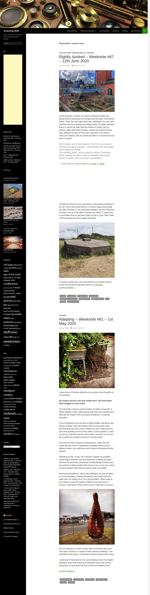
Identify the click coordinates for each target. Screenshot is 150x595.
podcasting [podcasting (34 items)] (17, 322)
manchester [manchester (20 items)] (7, 404)
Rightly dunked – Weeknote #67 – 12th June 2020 (86, 59)
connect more (82, 296)
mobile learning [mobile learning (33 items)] (9, 407)
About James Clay (72, 31)
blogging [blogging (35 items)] (7, 280)
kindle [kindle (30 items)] (16, 305)
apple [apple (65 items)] (6, 271)
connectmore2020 (65, 53)
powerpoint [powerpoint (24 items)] (16, 423)
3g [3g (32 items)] (21, 358)
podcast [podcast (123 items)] (8, 322)
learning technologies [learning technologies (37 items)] (12, 311)
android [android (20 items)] (15, 360)
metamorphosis (102, 579)
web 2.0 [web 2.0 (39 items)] (16, 337)
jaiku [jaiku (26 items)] (7, 398)
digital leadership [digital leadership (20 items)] (8, 385)
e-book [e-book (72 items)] (16, 287)
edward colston (84, 299)
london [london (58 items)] (18, 401)
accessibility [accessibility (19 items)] (7, 360)
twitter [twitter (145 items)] (13, 332)
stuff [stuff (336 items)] (7, 332)
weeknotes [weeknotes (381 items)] (12, 341)
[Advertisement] (13, 90)
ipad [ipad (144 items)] (12, 296)
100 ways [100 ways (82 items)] (8, 264)
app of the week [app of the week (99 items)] (12, 274)
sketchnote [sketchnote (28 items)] (7, 428)
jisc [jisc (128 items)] (5, 304)
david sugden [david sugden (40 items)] (9, 380)
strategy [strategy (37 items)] (15, 428)
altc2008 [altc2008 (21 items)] (6, 268)
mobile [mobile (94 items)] (18, 314)
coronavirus (94, 296)
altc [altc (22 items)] (12, 360)
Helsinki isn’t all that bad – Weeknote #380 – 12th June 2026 (12, 138)
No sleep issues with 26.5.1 (12, 524)
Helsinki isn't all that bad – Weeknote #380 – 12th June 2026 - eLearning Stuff (12, 461)
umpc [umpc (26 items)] (9, 431)
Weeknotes (115, 31)
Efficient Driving (8, 528)
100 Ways (125, 31)
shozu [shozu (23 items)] (13, 426)
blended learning (66, 579)
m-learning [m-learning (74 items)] (9, 314)
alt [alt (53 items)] (15, 265)
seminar (63, 582)
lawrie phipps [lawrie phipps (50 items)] (16, 398)
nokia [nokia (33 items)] (12, 318)
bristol (63, 296)
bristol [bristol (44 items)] (16, 365)
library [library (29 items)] (6, 402)
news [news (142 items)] (7, 318)
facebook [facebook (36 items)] (7, 291)
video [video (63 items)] (6, 337)
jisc (85, 53)
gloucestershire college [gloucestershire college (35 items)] (12, 293)
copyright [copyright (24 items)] (6, 368)
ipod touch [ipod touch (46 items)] (16, 301)
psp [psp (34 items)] (16, 326)
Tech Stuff (9, 515)
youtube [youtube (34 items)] (6, 345)
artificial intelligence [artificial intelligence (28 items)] (10, 363)
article (95, 392)
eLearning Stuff (11, 31)
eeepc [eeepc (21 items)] (5, 387)
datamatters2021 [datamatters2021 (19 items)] (8, 288)
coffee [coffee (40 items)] (12, 280)
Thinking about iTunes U (11, 178)
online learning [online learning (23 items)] (8, 423)
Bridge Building (8, 250)
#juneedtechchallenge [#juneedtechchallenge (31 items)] (12, 358)
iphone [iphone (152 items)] (8, 300)
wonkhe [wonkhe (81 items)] (8, 433)
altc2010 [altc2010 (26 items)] (19, 268)
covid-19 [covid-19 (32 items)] (7, 374)
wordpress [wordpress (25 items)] (16, 434)
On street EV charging (10, 536)
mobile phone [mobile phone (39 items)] (9, 409)
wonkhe (71, 582)
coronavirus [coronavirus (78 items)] (10, 371)
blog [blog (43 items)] (19, 278)
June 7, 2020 (97, 163)
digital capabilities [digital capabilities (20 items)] (9, 382)
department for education (69, 299)
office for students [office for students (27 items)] (10, 421)
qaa (107, 299)
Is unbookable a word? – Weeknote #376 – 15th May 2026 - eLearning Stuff (12, 481)
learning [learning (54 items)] (7, 308)
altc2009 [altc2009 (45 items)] (12, 268)
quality (63, 301)
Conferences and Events (87, 31)
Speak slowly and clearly (11, 532)
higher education (98, 299)
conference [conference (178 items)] (11, 283)
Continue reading (67, 288)
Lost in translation (104, 31)
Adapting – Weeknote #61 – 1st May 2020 (86, 321)
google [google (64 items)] (7, 297)
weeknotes (90, 53)
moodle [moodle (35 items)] (19, 414)
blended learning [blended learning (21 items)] (8, 365)
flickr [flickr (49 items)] (13, 291)
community (71, 296)
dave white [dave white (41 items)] (8, 377)
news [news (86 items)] (7, 418)
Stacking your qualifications (12, 143)
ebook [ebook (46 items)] (16, 385)
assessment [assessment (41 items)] (8, 278)
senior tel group (73, 301)
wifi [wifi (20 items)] (13, 430)
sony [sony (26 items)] (18, 328)
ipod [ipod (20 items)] (5, 398)
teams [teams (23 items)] (5, 431)
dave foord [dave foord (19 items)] (13, 374)
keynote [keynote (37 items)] (11, 305)
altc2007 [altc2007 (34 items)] (19, 265)
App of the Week (136, 31)
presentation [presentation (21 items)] (7, 425)
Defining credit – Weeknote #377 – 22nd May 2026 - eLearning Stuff (12, 472)
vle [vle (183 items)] (11, 336)
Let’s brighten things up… (11, 519)
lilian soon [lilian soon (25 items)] (11, 402)
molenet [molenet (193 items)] (10, 413)
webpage (99, 285)
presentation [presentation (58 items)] (9, 325)
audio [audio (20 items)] (15, 277)
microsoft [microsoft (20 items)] (13, 404)
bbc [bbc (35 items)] (19, 363)
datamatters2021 (77, 53)
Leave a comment (79, 65)
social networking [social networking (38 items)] (10, 328)
